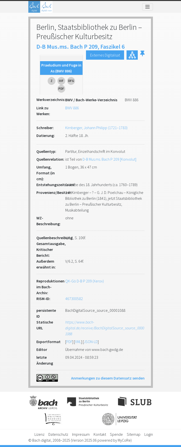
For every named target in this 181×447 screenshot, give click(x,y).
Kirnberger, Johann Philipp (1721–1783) (96, 127)
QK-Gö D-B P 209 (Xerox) (84, 281)
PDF (69, 341)
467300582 (74, 298)
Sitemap (133, 434)
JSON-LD (91, 341)
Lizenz (39, 434)
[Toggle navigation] (147, 7)
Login (148, 434)
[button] (142, 55)
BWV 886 (72, 107)
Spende (116, 434)
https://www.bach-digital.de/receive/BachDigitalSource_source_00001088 (104, 328)
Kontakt (100, 434)
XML (78, 341)
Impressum (81, 434)
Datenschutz (58, 434)
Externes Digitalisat (105, 55)
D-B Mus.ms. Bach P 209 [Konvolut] (109, 159)
